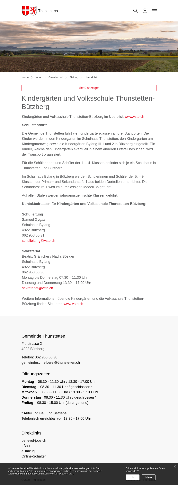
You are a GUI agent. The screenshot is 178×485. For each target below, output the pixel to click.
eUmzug (28, 451)
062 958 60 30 (46, 357)
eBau (26, 446)
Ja (132, 477)
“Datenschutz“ (65, 473)
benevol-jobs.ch (34, 440)
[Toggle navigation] (153, 11)
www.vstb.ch (134, 117)
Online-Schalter (34, 456)
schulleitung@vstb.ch (38, 241)
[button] (136, 11)
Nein (148, 477)
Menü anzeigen (89, 88)
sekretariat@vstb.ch (37, 288)
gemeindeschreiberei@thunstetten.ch (51, 362)
